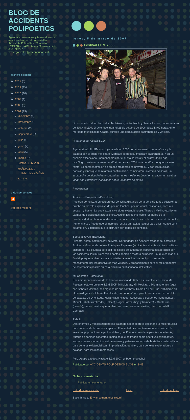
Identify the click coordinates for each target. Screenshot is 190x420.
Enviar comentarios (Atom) (106, 397)
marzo (22, 157)
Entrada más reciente (86, 390)
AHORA (22, 178)
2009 (18, 99)
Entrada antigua (169, 390)
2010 (18, 93)
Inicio (129, 390)
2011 (18, 87)
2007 (18, 111)
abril (21, 152)
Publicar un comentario (92, 382)
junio (21, 146)
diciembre (24, 116)
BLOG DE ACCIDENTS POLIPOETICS (31, 20)
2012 (18, 81)
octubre (23, 128)
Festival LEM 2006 (29, 162)
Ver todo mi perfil (21, 207)
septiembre (25, 134)
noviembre (25, 121)
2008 (18, 105)
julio (21, 139)
